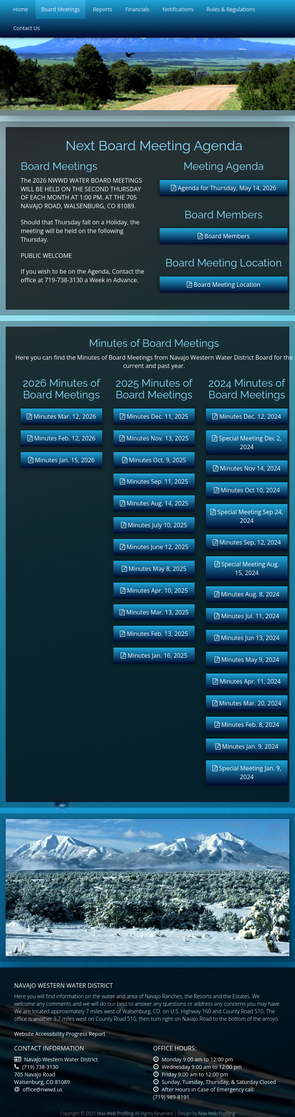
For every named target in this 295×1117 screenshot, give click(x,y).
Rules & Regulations (231, 9)
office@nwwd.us (38, 1089)
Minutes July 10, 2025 (154, 525)
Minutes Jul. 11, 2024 (246, 616)
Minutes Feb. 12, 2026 (61, 438)
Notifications (177, 9)
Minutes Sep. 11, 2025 (154, 481)
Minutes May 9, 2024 (247, 659)
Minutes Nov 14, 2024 (247, 468)
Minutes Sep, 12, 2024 (247, 542)
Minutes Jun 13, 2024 (247, 638)
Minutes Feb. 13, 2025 (154, 634)
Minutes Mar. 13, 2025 (154, 612)
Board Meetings (60, 9)
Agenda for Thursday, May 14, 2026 (224, 188)
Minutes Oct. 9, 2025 (154, 460)
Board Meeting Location (223, 284)
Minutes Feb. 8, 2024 (247, 724)
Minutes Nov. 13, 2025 (154, 438)
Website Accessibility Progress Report (60, 1033)
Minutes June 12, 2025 (154, 547)
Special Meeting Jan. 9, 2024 (246, 772)
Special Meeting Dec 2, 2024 (246, 442)
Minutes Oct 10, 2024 (247, 490)
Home (20, 9)
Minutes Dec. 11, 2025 (154, 416)
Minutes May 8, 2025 (154, 569)
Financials (137, 9)
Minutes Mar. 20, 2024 (246, 703)
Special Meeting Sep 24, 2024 (246, 516)
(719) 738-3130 (36, 1066)
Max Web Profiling (115, 1113)
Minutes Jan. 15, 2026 (61, 460)
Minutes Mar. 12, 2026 (61, 416)
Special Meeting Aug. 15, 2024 (247, 568)
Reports (102, 9)
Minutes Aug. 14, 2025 (154, 503)
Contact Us (26, 28)
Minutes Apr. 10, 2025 (154, 590)
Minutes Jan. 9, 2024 (246, 746)
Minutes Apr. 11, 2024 (247, 681)
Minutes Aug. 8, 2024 (247, 594)
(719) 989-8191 (171, 1096)
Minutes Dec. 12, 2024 (246, 416)
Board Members (224, 236)
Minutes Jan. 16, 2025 (154, 655)
